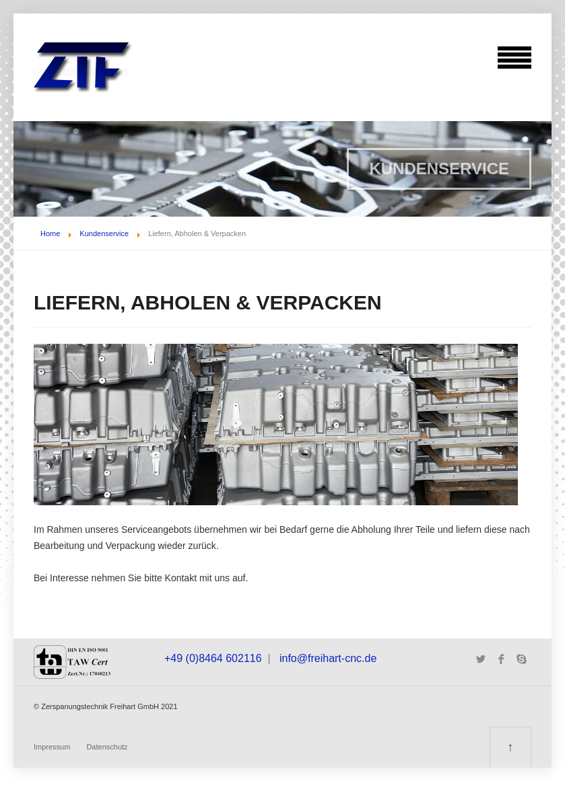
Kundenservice (104, 233)
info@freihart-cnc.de (327, 658)
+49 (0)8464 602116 (213, 658)
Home (50, 233)
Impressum (52, 747)
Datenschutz (106, 747)
